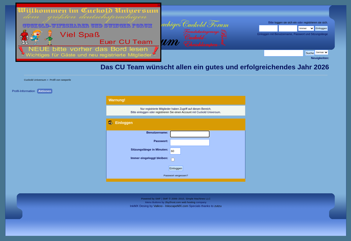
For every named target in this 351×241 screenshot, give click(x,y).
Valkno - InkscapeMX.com (171, 205)
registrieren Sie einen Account (174, 112)
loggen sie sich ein (285, 22)
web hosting (188, 202)
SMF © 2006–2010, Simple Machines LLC (186, 198)
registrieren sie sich (315, 22)
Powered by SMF (151, 198)
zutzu (218, 205)
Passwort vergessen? (176, 175)
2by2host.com (173, 202)
